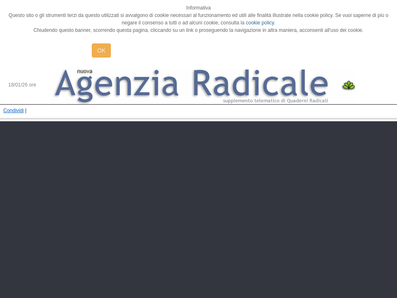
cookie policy (260, 23)
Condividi (13, 110)
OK (101, 50)
